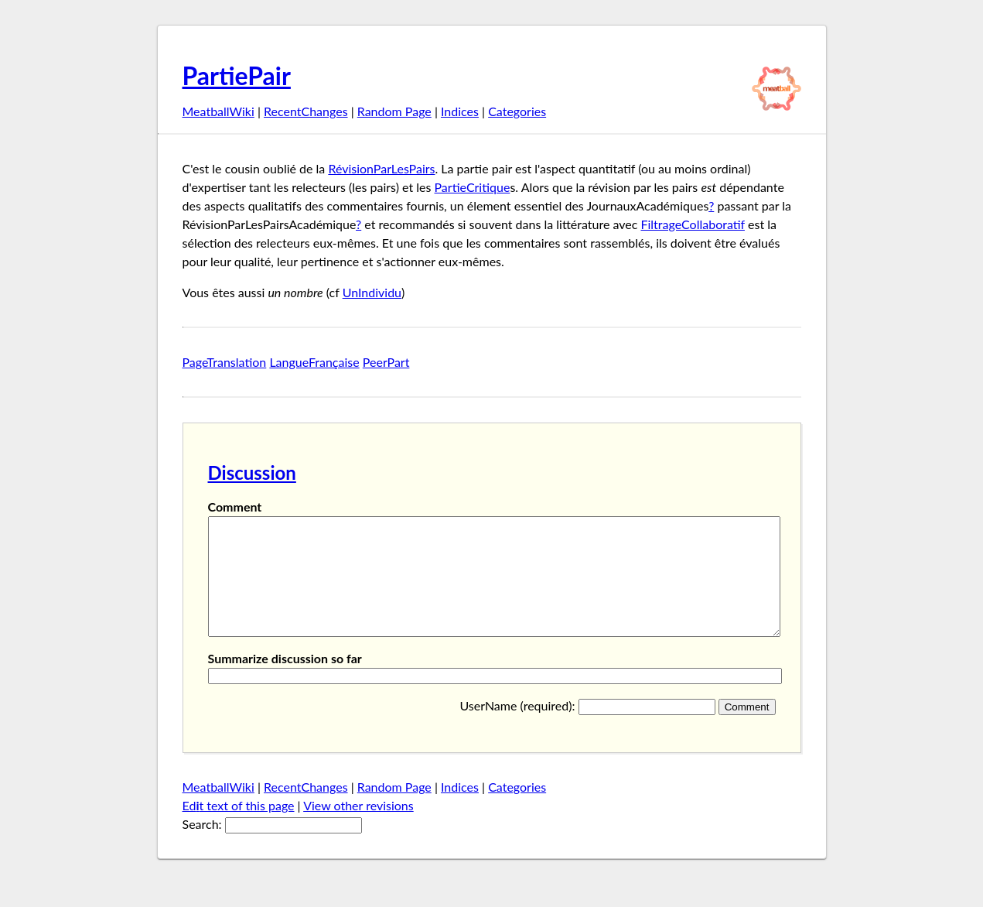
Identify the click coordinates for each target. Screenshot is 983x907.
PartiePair (237, 75)
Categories (517, 111)
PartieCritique (472, 187)
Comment (235, 506)
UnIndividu (372, 292)
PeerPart (386, 361)
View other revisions (358, 828)
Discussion (252, 472)
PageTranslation (225, 361)
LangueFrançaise (314, 361)
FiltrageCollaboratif (692, 224)
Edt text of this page (239, 828)
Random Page (394, 111)
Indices (460, 111)
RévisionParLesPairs (381, 168)
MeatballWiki (218, 111)
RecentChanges (306, 111)
